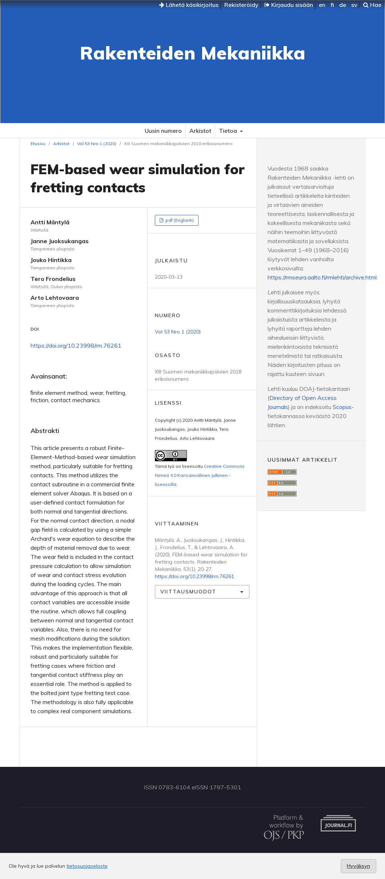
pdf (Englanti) (179, 220)
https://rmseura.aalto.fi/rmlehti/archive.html (322, 277)
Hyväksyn (358, 866)
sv (354, 4)
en (322, 4)
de (342, 4)
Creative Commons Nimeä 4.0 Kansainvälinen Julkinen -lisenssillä (200, 475)
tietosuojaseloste (87, 866)
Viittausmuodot (188, 591)
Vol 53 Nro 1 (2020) (96, 143)
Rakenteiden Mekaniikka (192, 52)
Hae (372, 4)
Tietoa (228, 130)
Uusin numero (163, 130)
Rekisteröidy (241, 4)
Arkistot (200, 130)
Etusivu (38, 143)
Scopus (342, 406)
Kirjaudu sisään (288, 4)
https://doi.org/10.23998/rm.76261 (76, 345)
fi (332, 4)
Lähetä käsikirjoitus (188, 4)
